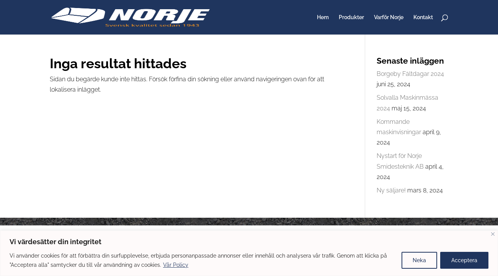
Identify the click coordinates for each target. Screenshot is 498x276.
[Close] (493, 234)
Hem (323, 17)
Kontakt (423, 17)
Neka (419, 260)
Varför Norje (388, 17)
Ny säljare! (391, 190)
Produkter (351, 17)
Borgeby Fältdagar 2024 (410, 73)
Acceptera (464, 260)
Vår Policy (175, 265)
